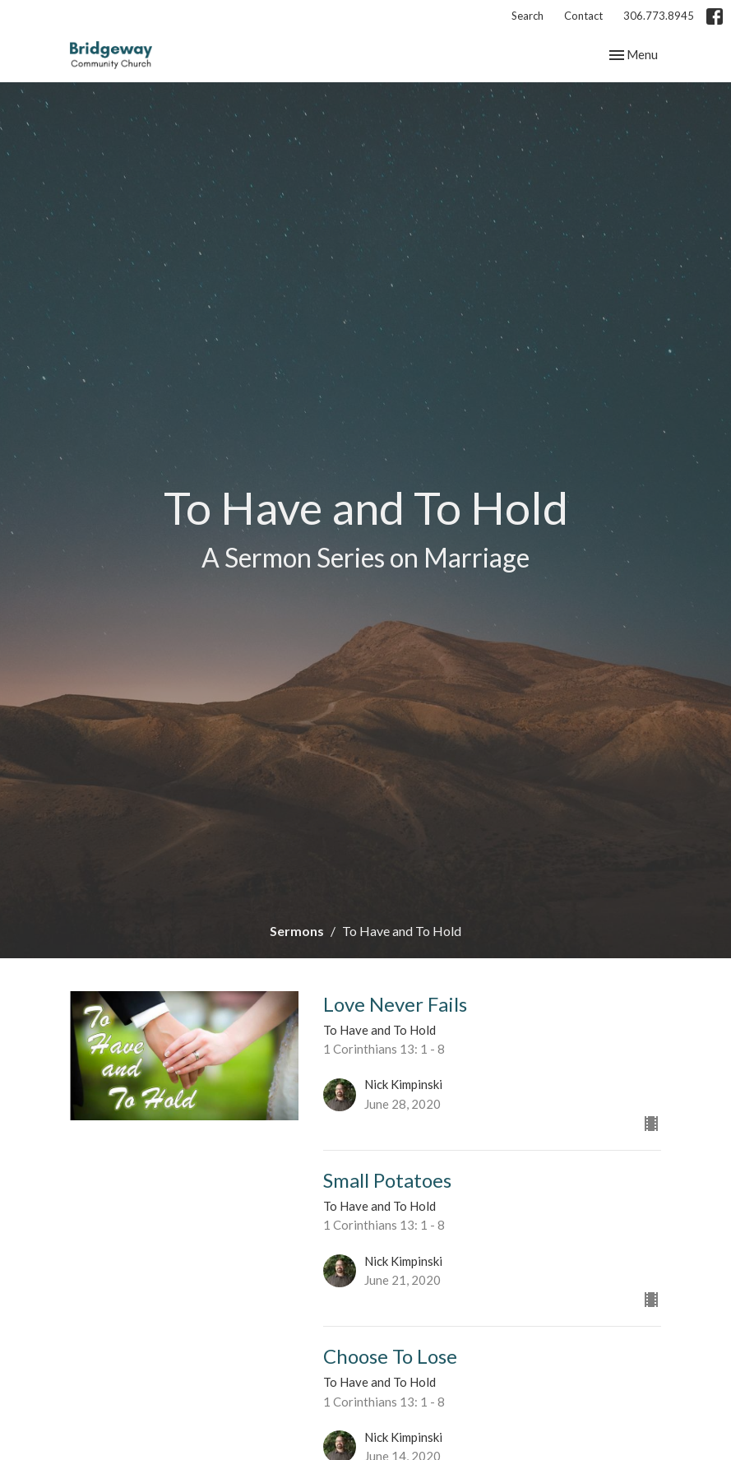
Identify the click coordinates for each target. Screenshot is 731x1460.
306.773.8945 (658, 15)
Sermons (297, 931)
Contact (583, 15)
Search (527, 15)
